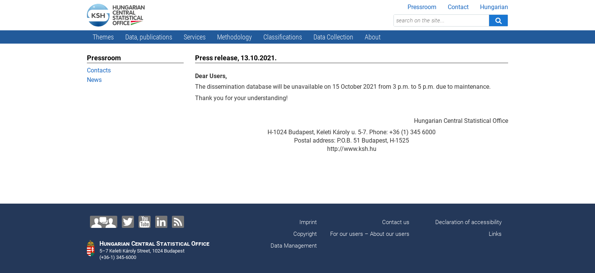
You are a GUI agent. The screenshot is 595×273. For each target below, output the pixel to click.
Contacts (99, 70)
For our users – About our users (369, 234)
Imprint (308, 222)
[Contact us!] (103, 222)
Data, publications (148, 37)
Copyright (305, 234)
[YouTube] (145, 222)
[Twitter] (128, 222)
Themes (103, 37)
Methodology (234, 37)
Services (195, 37)
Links (495, 234)
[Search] (498, 20)
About (373, 37)
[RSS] (178, 222)
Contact (458, 7)
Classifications (282, 37)
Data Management (294, 245)
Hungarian (494, 7)
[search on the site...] (441, 20)
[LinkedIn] (161, 222)
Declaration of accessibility (468, 222)
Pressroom (422, 7)
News (94, 79)
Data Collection (333, 37)
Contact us (395, 222)
